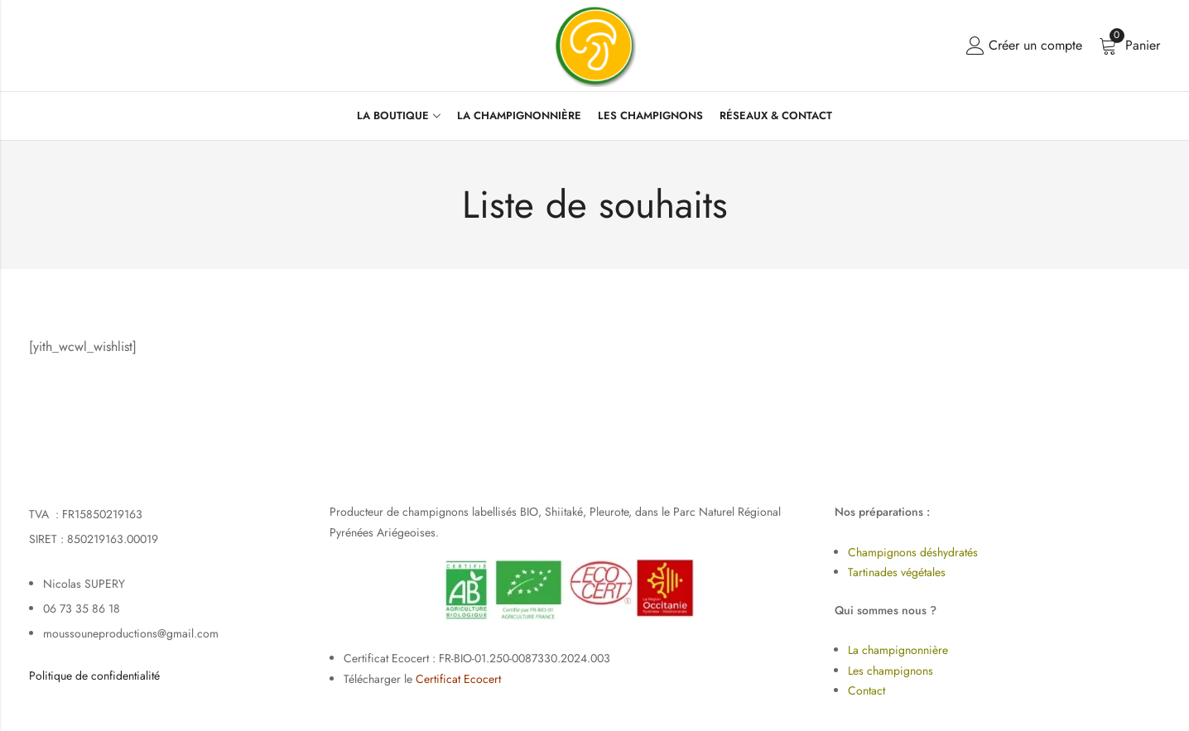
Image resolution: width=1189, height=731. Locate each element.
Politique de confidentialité (94, 675)
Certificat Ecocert (458, 679)
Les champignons (890, 670)
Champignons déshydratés (913, 552)
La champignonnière (898, 650)
